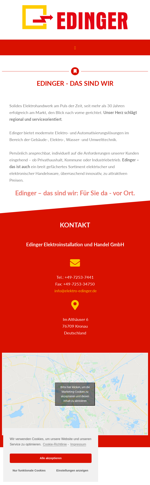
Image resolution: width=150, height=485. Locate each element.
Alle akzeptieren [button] (51, 458)
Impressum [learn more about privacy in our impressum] (78, 444)
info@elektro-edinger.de (75, 290)
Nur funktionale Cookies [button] (29, 470)
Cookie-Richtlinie (55, 444)
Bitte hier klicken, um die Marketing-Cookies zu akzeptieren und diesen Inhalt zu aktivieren (75, 394)
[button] (75, 48)
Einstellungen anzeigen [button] (72, 470)
